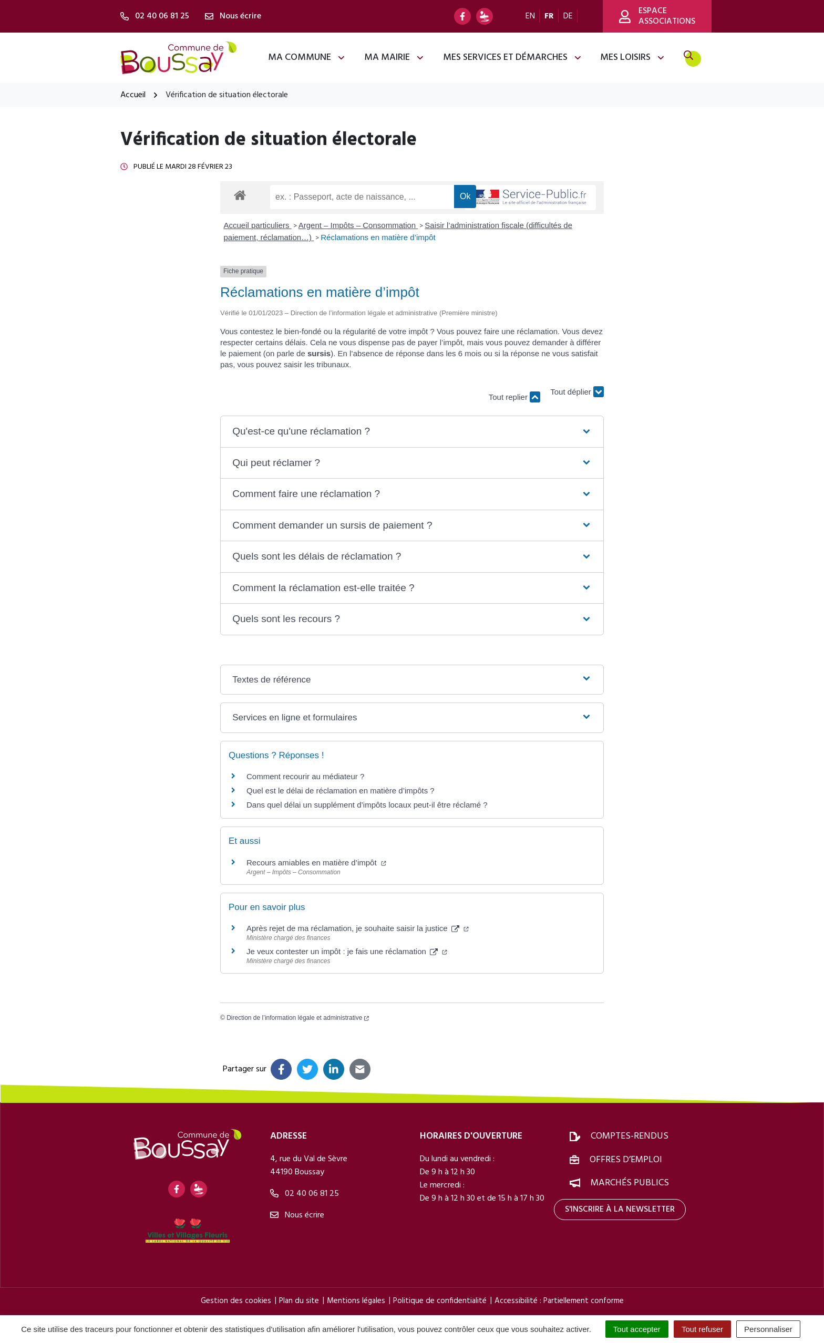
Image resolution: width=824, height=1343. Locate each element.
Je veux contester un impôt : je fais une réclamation (346, 951)
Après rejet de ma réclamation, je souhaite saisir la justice (357, 928)
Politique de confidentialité (440, 1301)
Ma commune (307, 57)
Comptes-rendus (629, 1136)
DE (568, 16)
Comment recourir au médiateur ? (305, 776)
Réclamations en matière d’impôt (378, 237)
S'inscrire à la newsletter (620, 1209)
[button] (411, 431)
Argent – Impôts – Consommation (358, 225)
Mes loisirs (632, 57)
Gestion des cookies (236, 1301)
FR (549, 16)
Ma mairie (394, 57)
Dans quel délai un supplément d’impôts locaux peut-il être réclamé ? (367, 804)
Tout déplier (577, 392)
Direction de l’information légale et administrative (297, 1017)
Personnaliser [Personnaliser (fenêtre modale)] (768, 1329)
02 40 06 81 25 (304, 1194)
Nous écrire (297, 1215)
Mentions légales (356, 1301)
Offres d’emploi (626, 1160)
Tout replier (514, 396)
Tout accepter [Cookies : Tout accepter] (637, 1329)
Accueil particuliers (258, 225)
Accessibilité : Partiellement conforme (559, 1301)
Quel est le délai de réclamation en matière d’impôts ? (340, 790)
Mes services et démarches (512, 57)
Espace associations (657, 16)
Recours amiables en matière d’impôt (316, 862)
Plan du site (299, 1301)
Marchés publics (630, 1183)
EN (530, 16)
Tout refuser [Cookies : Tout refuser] (702, 1329)
